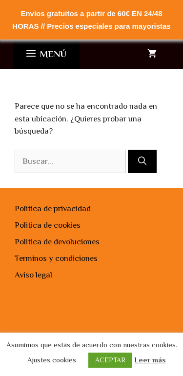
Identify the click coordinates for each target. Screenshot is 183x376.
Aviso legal (33, 274)
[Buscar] (142, 161)
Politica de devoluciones (57, 241)
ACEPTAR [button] (110, 360)
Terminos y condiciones (56, 258)
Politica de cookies (48, 225)
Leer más (150, 360)
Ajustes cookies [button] (51, 360)
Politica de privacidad (53, 208)
